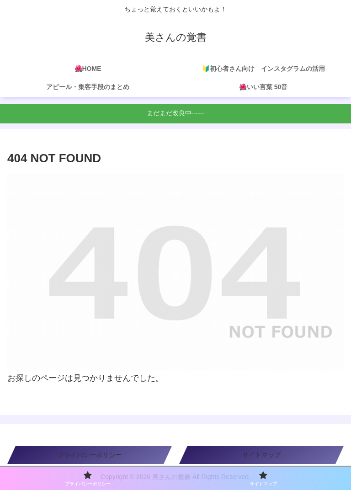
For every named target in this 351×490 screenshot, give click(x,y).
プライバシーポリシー (90, 454)
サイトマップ (261, 454)
